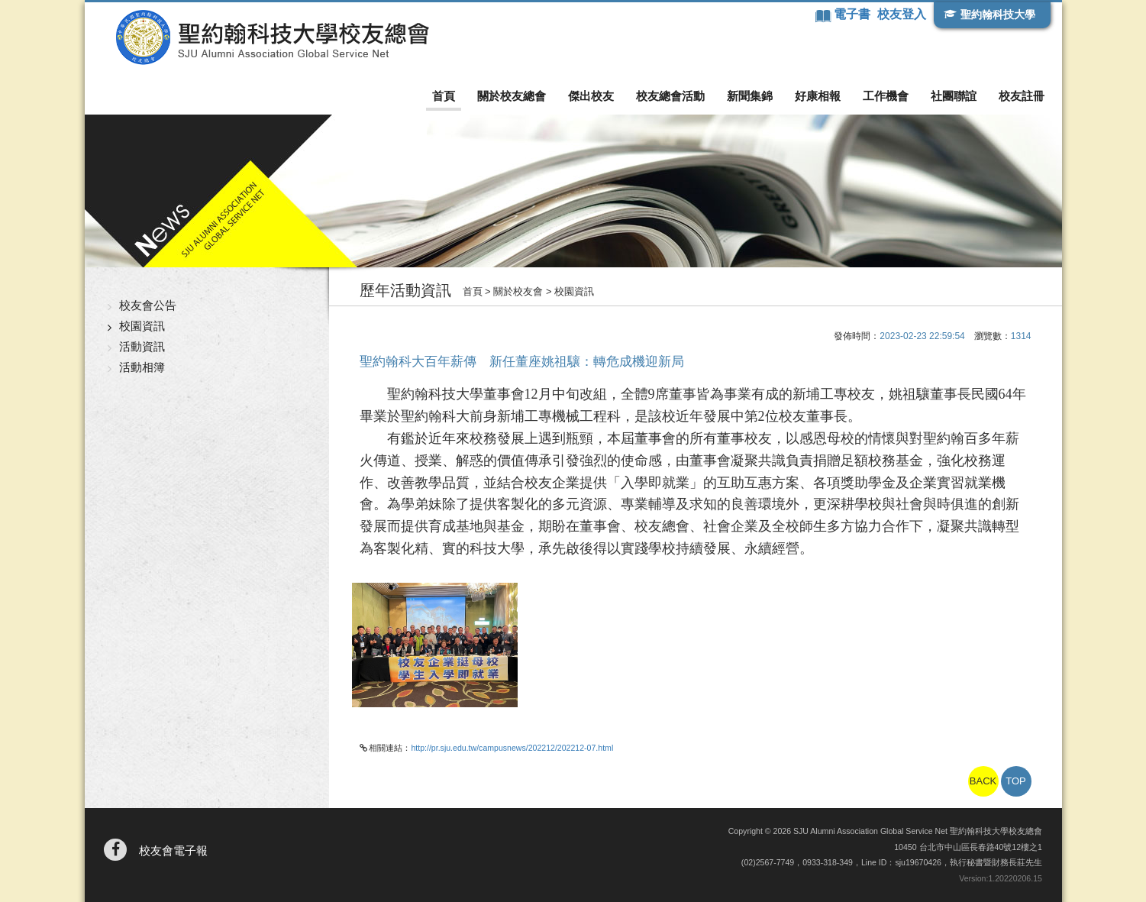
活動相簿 (142, 366)
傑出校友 (591, 95)
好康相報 (818, 95)
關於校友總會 (511, 95)
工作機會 (886, 95)
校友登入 (901, 14)
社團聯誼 (954, 95)
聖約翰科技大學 (997, 14)
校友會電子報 (173, 850)
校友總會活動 (670, 95)
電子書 (853, 14)
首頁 (443, 95)
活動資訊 (142, 346)
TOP (1016, 781)
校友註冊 (1021, 95)
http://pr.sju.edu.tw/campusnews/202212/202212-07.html (512, 747)
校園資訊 (142, 325)
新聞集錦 (750, 95)
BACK (983, 781)
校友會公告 (147, 305)
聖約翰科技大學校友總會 (272, 37)
